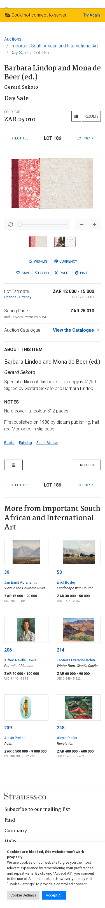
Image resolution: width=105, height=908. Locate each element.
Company (15, 831)
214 (60, 650)
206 (8, 650)
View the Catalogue (73, 330)
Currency (65, 261)
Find (9, 820)
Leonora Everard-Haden (76, 660)
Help (10, 841)
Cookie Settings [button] (23, 895)
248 (60, 727)
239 (8, 727)
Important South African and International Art (54, 46)
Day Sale (19, 52)
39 (6, 572)
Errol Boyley (66, 582)
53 (59, 572)
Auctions (12, 39)
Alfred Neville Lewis (20, 660)
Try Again (91, 15)
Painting (25, 443)
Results (91, 116)
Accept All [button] (54, 895)
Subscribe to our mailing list (37, 809)
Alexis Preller (14, 738)
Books (9, 443)
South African (47, 443)
